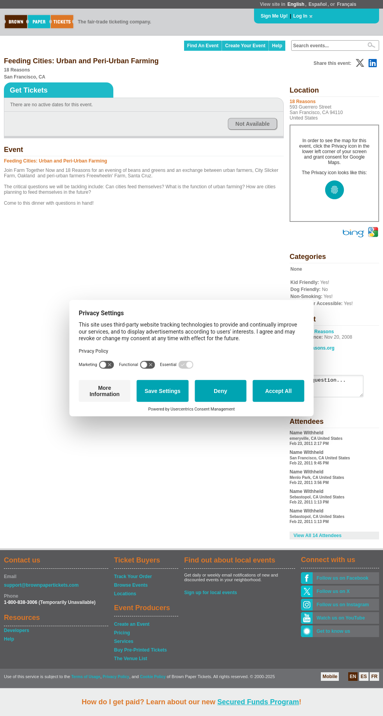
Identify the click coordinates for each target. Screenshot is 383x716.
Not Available (252, 124)
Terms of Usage (85, 680)
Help (277, 45)
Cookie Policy (153, 680)
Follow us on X (333, 595)
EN (353, 680)
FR (374, 680)
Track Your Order (133, 580)
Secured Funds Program (258, 702)
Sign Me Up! (274, 16)
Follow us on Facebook (343, 581)
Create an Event (132, 627)
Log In (300, 16)
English (295, 4)
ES (364, 680)
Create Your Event (245, 45)
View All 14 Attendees (318, 539)
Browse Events (131, 588)
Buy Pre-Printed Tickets (140, 653)
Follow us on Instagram (343, 608)
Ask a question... (330, 388)
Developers (16, 634)
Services (123, 645)
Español (318, 4)
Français (346, 4)
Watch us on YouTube (341, 621)
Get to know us (333, 634)
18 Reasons (321, 331)
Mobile (329, 680)
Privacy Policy (116, 680)
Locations (125, 597)
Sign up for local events (210, 596)
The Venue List (130, 662)
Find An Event (202, 45)
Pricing (122, 636)
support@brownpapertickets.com (41, 588)
